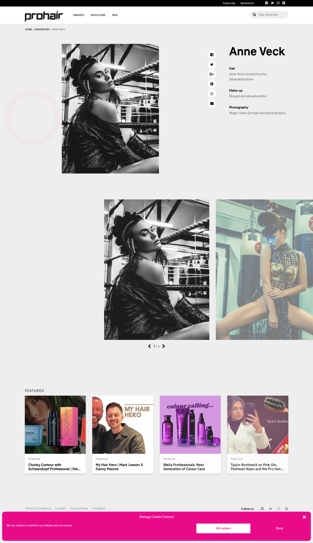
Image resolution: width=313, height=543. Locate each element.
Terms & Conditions (38, 508)
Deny (279, 528)
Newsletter (247, 3)
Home (28, 29)
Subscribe (229, 3)
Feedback (98, 508)
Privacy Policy (79, 508)
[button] (304, 517)
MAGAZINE (98, 15)
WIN (115, 15)
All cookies (223, 528)
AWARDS (78, 15)
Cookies (60, 508)
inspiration (42, 29)
